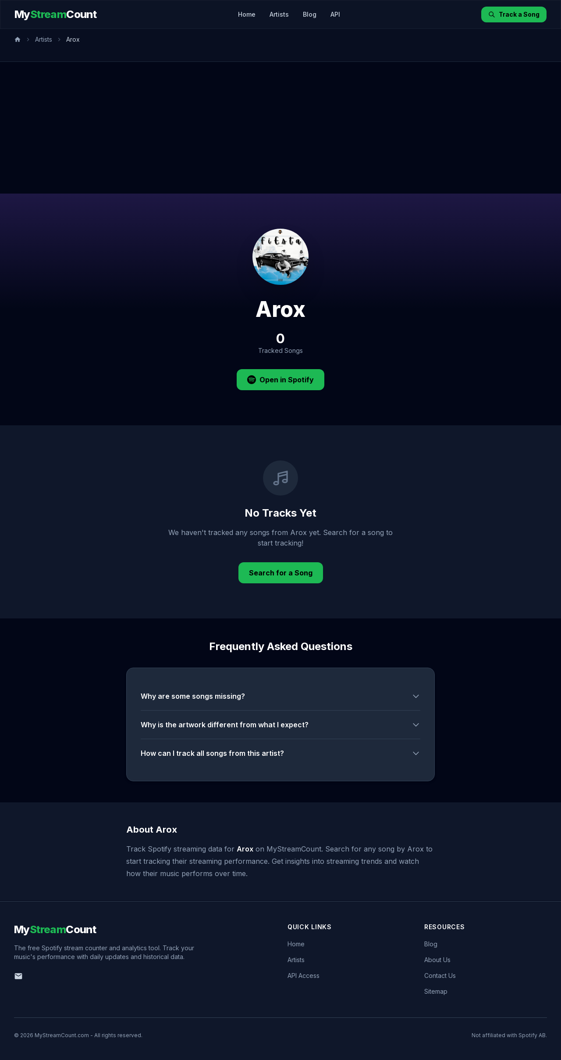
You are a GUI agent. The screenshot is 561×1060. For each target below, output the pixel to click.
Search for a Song (280, 572)
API (335, 14)
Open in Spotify (280, 379)
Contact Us (440, 975)
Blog (309, 14)
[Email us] (18, 976)
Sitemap (435, 991)
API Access (304, 975)
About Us (437, 959)
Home (247, 14)
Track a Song (514, 14)
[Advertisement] (280, 127)
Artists (279, 14)
